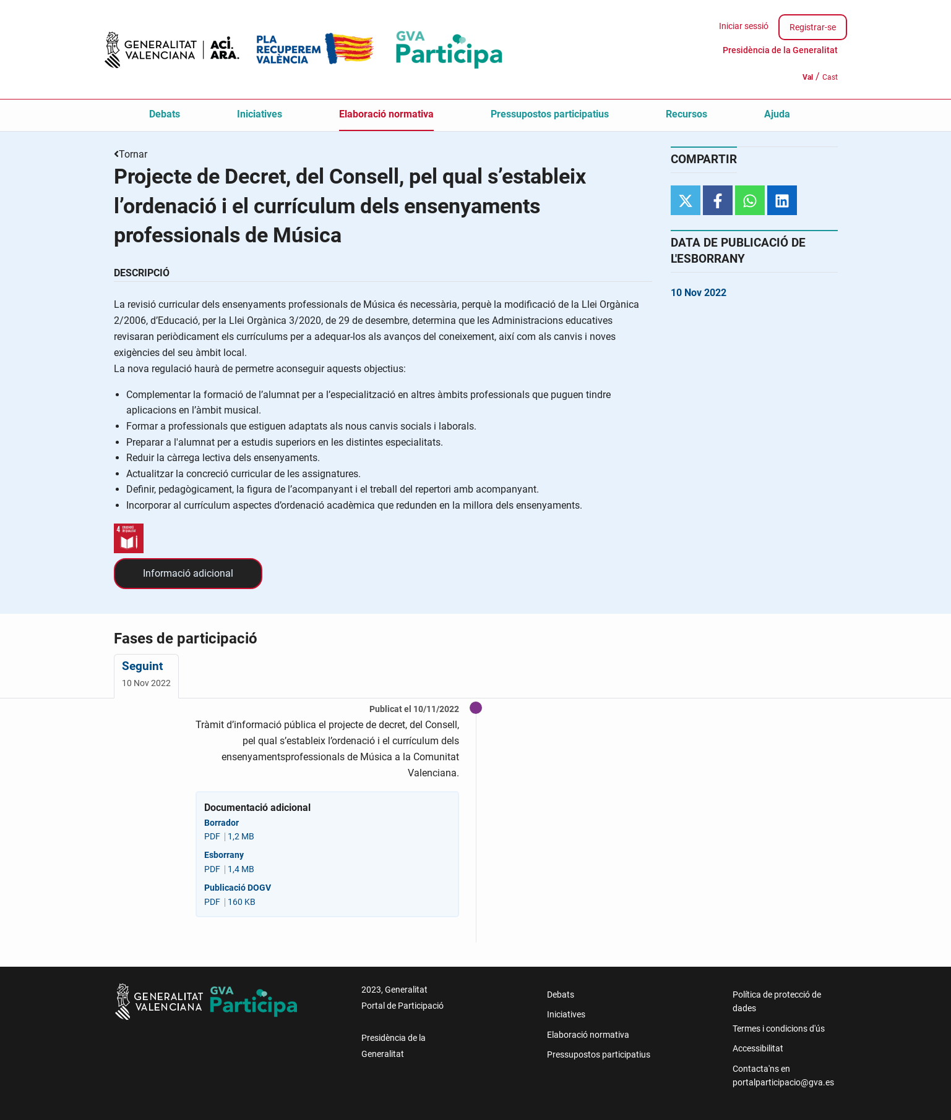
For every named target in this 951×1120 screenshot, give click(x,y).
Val (808, 77)
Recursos (686, 114)
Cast (830, 77)
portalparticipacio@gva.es (783, 1082)
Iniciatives (259, 114)
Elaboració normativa (386, 114)
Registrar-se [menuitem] (813, 27)
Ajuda (777, 114)
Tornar (133, 154)
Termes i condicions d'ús (779, 1028)
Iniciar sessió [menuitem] (743, 26)
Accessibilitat (758, 1048)
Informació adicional (188, 573)
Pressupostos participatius (550, 114)
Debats (164, 114)
